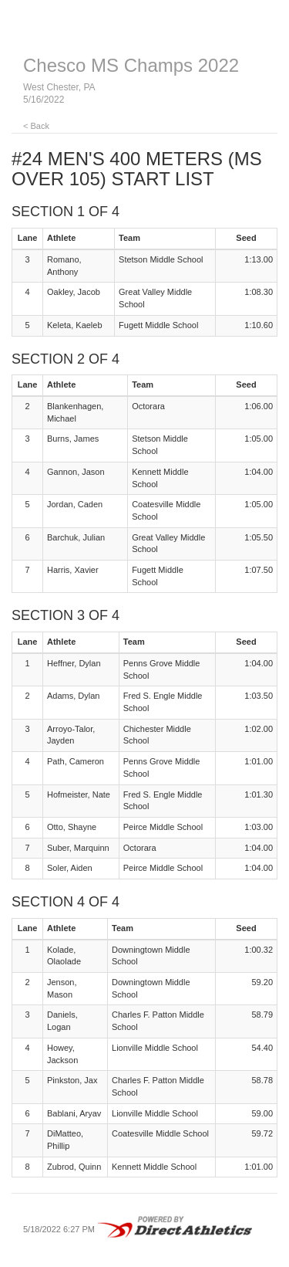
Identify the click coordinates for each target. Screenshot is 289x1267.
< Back (36, 125)
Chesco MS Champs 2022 (131, 65)
